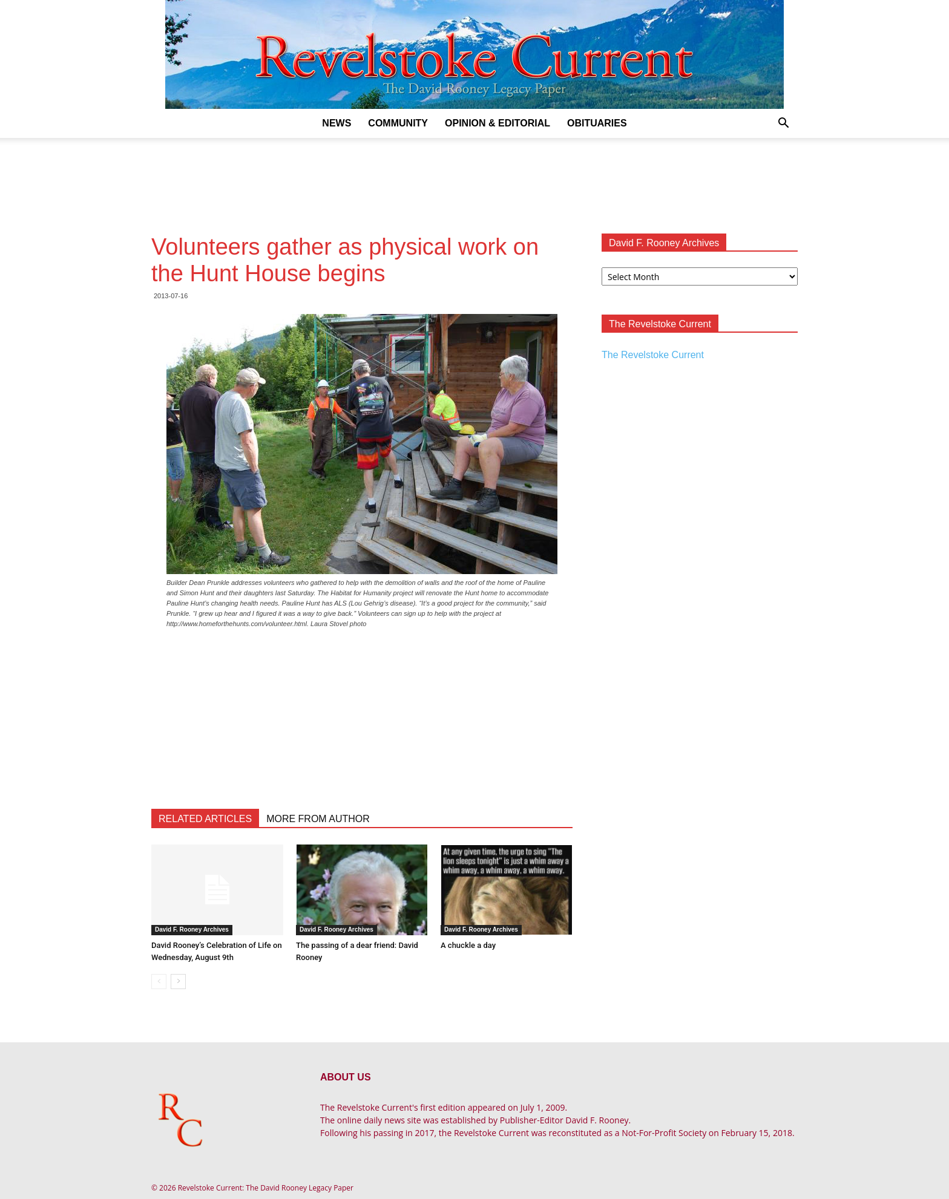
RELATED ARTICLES (205, 819)
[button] (783, 124)
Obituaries (597, 123)
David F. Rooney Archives (192, 929)
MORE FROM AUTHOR (318, 819)
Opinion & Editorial (497, 123)
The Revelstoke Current (653, 355)
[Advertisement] (474, 179)
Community (398, 123)
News (336, 123)
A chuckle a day (468, 945)
